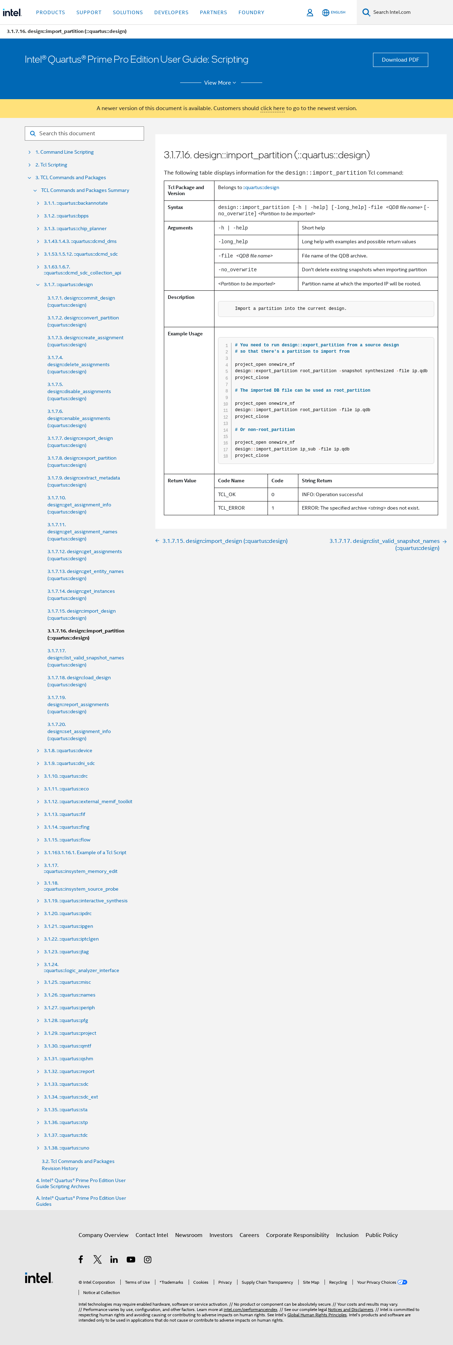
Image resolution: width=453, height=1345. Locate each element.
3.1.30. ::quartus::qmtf (67, 1046)
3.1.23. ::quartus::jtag (66, 952)
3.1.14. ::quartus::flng (67, 827)
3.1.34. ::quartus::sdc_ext (71, 1097)
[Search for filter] (84, 133)
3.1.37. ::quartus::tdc (66, 1135)
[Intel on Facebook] (81, 1260)
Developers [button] (171, 12)
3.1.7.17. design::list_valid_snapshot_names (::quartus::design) (85, 657)
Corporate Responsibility (297, 1235)
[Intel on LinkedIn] (114, 1260)
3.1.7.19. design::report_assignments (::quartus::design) (78, 704)
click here (272, 108)
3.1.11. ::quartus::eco (66, 789)
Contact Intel (152, 1235)
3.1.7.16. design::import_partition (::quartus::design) (85, 634)
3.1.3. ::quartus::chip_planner (75, 229)
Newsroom (188, 1235)
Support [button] (89, 12)
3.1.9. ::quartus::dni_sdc (69, 763)
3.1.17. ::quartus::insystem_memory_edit (80, 868)
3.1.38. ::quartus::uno (66, 1148)
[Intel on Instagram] (148, 1260)
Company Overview (103, 1235)
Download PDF (400, 59)
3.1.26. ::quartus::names (70, 995)
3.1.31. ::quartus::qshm (68, 1059)
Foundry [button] (252, 12)
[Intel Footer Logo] (39, 1277)
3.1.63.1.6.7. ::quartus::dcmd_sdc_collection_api (82, 270)
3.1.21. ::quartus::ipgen (68, 926)
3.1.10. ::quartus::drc (66, 776)
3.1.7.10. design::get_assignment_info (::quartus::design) (79, 504)
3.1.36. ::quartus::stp (66, 1122)
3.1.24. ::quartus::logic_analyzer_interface (81, 967)
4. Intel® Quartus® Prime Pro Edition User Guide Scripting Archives (81, 1183)
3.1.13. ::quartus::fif (64, 814)
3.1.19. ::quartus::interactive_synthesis (86, 901)
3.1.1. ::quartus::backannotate (76, 203)
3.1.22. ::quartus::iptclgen (71, 939)
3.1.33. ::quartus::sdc (66, 1084)
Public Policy (382, 1235)
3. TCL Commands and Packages (70, 178)
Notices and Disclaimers (350, 1309)
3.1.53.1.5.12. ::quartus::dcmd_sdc (81, 254)
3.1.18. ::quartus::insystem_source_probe (81, 886)
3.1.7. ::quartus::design (68, 285)
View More (221, 82)
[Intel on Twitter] (97, 1260)
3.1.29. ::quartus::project (70, 1033)
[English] (333, 12)
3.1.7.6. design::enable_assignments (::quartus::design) (78, 418)
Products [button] (50, 12)
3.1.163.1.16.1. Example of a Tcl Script (85, 853)
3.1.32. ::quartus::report (69, 1071)
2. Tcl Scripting (51, 165)
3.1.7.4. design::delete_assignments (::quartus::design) (78, 364)
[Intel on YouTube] (131, 1260)
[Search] (366, 12)
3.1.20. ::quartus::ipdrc (68, 913)
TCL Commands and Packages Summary (85, 190)
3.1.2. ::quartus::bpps (66, 216)
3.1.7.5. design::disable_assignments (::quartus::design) (79, 391)
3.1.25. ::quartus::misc (67, 982)
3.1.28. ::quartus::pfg (66, 1020)
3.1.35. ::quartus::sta (65, 1110)
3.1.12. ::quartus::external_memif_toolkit (88, 802)
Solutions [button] (128, 12)
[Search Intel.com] (412, 12)
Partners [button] (213, 12)
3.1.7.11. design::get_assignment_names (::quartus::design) (82, 531)
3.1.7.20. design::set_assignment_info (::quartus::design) (79, 731)
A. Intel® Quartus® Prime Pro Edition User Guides (81, 1201)
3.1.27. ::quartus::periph (69, 1008)
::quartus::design (261, 187)
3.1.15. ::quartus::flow (67, 840)
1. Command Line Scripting (64, 152)
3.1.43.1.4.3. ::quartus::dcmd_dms (80, 241)
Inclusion (347, 1235)
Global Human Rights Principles (317, 1314)
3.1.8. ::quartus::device (68, 751)
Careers (249, 1235)
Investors (221, 1235)
